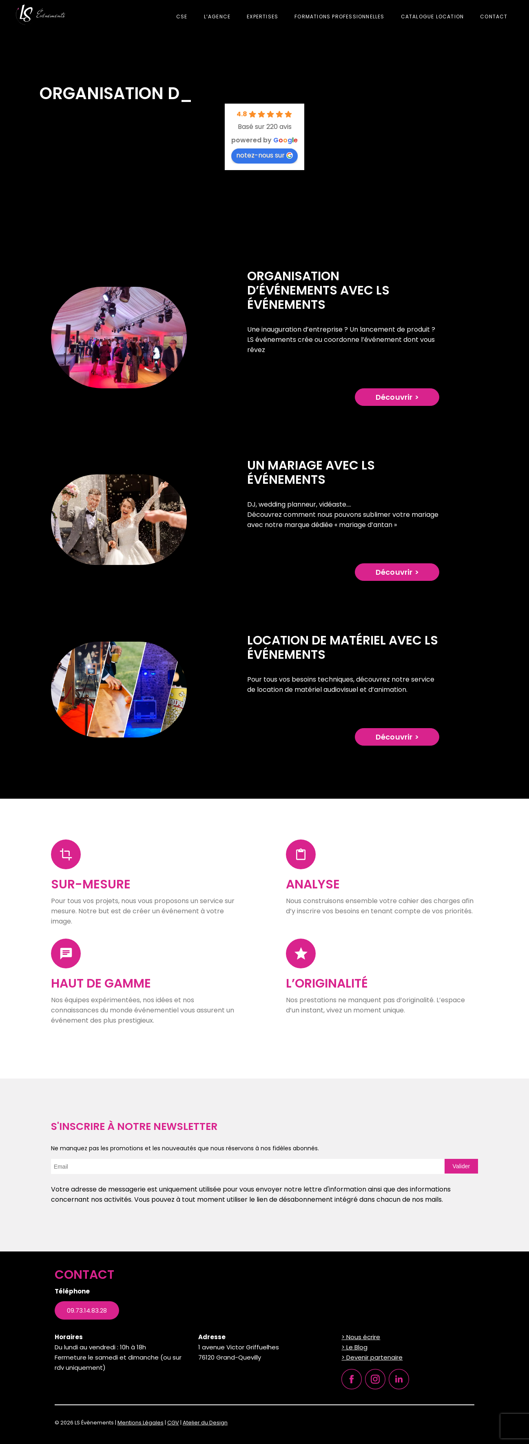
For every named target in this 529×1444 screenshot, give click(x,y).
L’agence (217, 16)
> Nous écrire (360, 1337)
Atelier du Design (205, 1422)
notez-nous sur (264, 155)
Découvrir (394, 397)
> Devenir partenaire (372, 1357)
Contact (493, 16)
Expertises (262, 16)
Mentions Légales (140, 1422)
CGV (173, 1422)
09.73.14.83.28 (87, 1310)
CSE (182, 16)
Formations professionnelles (339, 16)
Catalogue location (432, 16)
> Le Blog (354, 1347)
